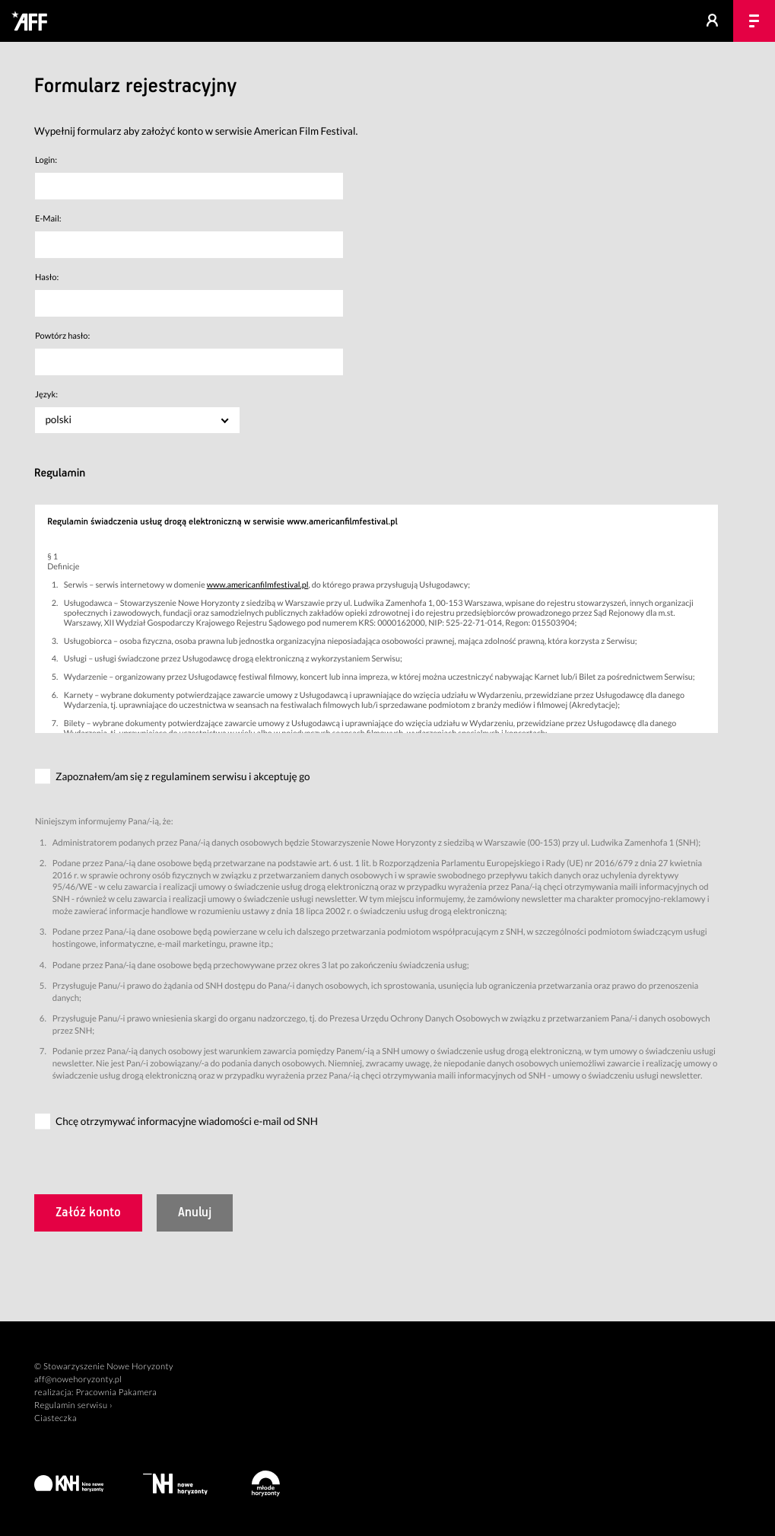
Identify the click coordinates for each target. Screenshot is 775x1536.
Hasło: (47, 277)
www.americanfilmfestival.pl (258, 585)
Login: (46, 160)
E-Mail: (48, 219)
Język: (46, 395)
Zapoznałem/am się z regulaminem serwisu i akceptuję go (183, 776)
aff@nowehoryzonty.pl (78, 1380)
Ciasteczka (55, 1418)
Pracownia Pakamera (116, 1392)
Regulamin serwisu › (73, 1405)
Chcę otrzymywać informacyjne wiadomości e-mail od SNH (187, 1122)
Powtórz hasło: (62, 336)
